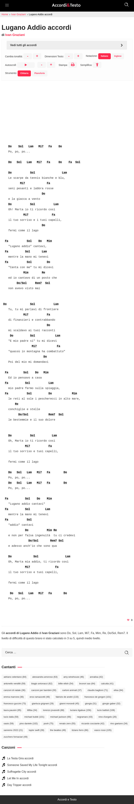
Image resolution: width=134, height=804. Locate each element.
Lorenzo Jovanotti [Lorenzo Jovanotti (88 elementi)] (53, 710)
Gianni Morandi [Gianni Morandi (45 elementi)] (69, 703)
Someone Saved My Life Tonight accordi (32, 765)
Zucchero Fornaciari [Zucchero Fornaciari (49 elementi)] (16, 736)
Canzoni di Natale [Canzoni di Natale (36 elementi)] (14, 690)
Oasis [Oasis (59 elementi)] (9, 723)
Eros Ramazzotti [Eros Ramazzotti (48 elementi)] (40, 697)
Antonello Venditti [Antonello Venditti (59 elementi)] (14, 683)
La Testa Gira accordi (20, 758)
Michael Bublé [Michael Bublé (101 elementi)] (34, 717)
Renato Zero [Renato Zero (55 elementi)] (67, 723)
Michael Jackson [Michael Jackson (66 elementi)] (60, 717)
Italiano (104, 56)
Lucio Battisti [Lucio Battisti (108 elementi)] (106, 710)
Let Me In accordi (18, 778)
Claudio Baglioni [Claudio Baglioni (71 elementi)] (98, 690)
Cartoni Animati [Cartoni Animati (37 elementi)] (71, 690)
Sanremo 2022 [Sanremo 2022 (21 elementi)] (13, 730)
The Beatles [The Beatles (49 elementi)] (58, 730)
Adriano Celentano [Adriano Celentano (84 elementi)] (15, 677)
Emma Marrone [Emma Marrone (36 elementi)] (14, 697)
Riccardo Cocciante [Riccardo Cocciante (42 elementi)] (92, 723)
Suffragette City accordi (21, 771)
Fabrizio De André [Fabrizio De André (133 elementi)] (67, 697)
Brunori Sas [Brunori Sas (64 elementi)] (87, 683)
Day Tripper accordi (19, 784)
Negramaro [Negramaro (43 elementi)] (85, 717)
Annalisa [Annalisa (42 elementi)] (96, 677)
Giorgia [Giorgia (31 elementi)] (90, 703)
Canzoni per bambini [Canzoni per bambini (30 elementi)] (43, 690)
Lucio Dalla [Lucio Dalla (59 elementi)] (11, 717)
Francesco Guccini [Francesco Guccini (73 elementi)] (15, 703)
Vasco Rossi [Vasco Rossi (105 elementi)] (102, 730)
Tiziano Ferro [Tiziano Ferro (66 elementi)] (80, 730)
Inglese (117, 56)
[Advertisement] (67, 105)
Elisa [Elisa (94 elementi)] (118, 690)
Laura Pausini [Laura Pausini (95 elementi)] (12, 710)
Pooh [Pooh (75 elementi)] (48, 723)
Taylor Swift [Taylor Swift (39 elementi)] (36, 730)
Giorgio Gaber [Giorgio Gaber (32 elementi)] (111, 703)
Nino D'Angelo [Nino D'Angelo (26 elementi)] (108, 717)
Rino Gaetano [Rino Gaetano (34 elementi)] (119, 723)
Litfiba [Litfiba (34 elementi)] (32, 710)
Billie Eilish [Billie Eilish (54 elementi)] (65, 683)
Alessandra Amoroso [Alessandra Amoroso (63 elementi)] (45, 677)
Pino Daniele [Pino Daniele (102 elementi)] (29, 723)
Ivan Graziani (15, 35)
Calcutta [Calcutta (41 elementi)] (107, 683)
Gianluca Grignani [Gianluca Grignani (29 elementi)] (43, 703)
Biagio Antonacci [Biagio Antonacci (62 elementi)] (41, 683)
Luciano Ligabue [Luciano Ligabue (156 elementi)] (80, 710)
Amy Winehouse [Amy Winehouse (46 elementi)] (74, 677)
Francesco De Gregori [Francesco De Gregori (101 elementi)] (97, 697)
